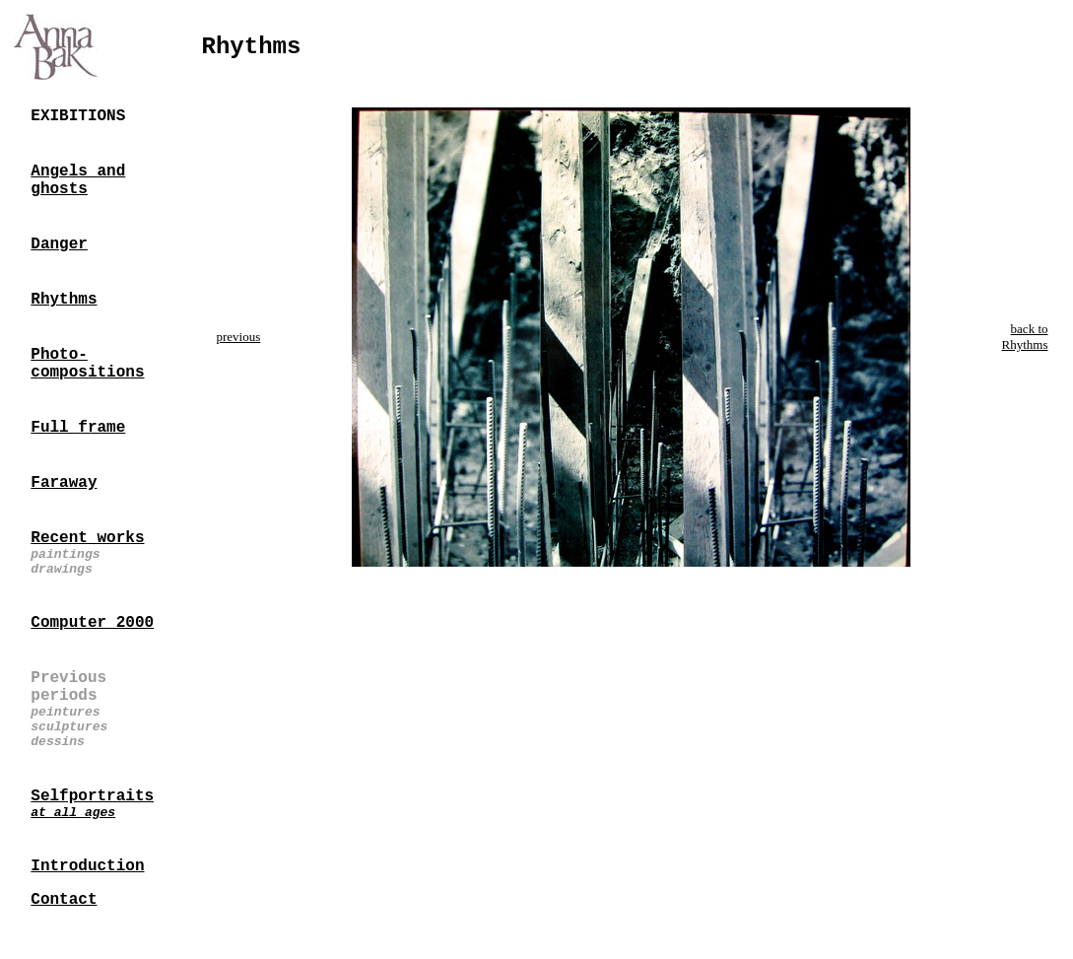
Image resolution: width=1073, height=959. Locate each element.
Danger (59, 244)
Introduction (87, 866)
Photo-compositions (87, 363)
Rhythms (64, 299)
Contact (64, 900)
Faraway (64, 483)
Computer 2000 (92, 623)
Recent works (87, 538)
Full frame (78, 428)
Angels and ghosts (78, 180)
